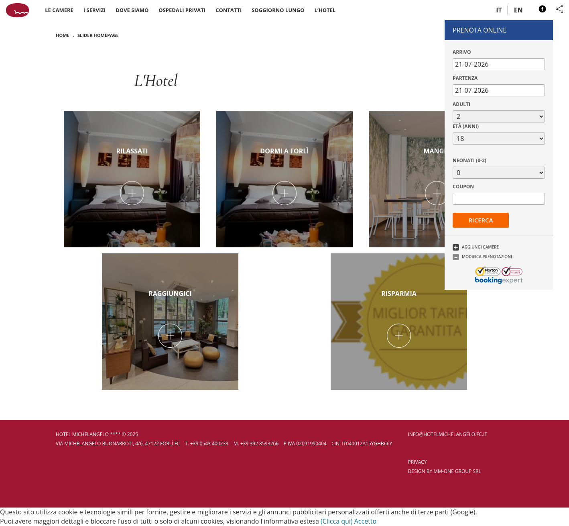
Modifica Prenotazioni (487, 256)
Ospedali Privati (182, 10)
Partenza (465, 78)
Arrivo (462, 52)
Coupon (463, 186)
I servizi (94, 10)
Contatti (228, 10)
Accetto (365, 521)
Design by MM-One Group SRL (444, 471)
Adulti (461, 104)
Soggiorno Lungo (278, 10)
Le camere (59, 10)
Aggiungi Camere (480, 247)
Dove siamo (132, 10)
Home (62, 35)
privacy (417, 462)
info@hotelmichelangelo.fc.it (448, 434)
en (518, 10)
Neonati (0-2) (469, 160)
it (499, 10)
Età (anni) (466, 126)
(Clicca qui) (337, 521)
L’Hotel (325, 10)
